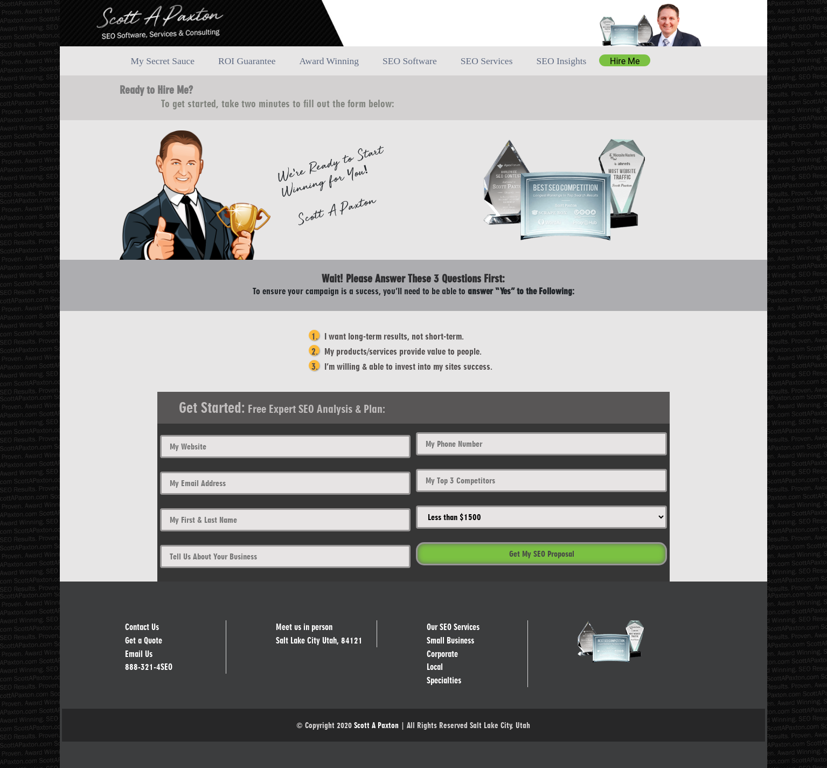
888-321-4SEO (148, 667)
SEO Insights (561, 61)
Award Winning (329, 61)
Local (435, 667)
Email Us (138, 653)
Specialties (444, 680)
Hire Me (625, 61)
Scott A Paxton (376, 724)
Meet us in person (304, 627)
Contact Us (142, 627)
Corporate (442, 653)
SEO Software (410, 61)
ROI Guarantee (246, 61)
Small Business (450, 640)
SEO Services (487, 61)
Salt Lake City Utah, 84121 (319, 640)
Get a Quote (143, 640)
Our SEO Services (453, 627)
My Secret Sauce (162, 61)
